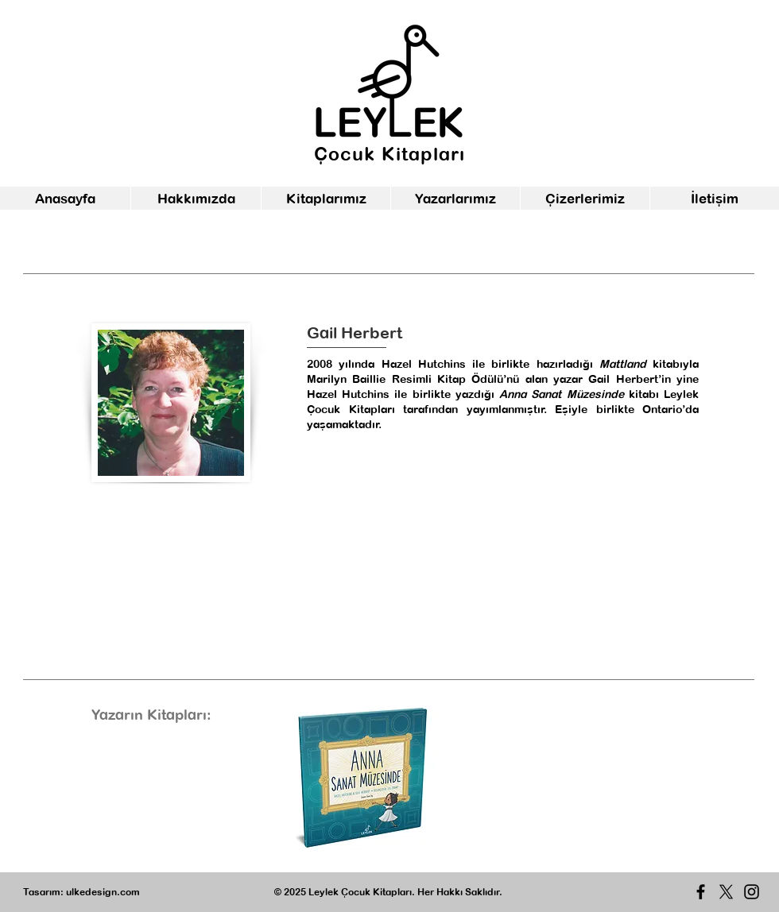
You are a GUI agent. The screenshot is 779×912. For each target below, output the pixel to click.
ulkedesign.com (103, 892)
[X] (726, 892)
